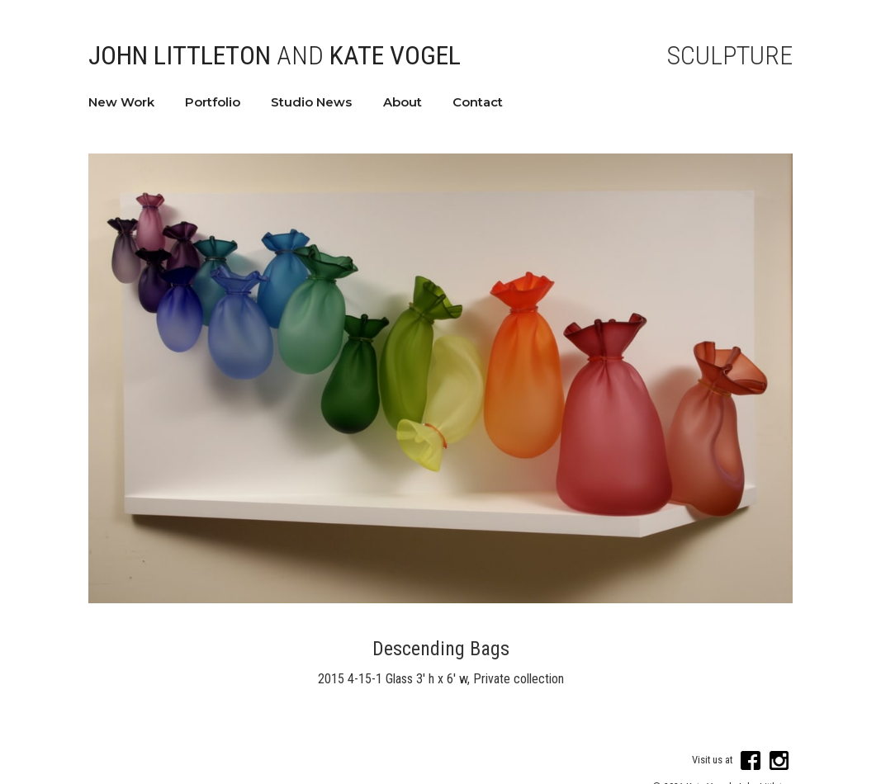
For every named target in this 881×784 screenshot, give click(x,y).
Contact (477, 102)
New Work (121, 102)
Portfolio (212, 102)
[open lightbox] (440, 378)
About (402, 102)
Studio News (311, 102)
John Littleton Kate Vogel (274, 55)
